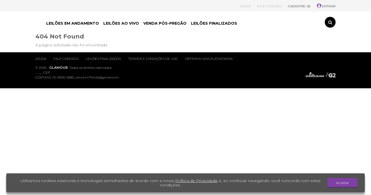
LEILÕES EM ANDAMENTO (72, 23)
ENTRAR (326, 6)
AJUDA (245, 6)
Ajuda (40, 59)
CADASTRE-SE (299, 6)
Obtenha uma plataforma (209, 59)
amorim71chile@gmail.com (97, 77)
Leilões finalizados (103, 59)
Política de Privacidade (196, 180)
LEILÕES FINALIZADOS (214, 23)
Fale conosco (66, 59)
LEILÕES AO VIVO (121, 23)
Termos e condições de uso (153, 59)
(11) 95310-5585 (63, 77)
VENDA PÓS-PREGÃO (165, 23)
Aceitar (342, 182)
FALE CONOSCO (269, 6)
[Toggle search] (330, 22)
